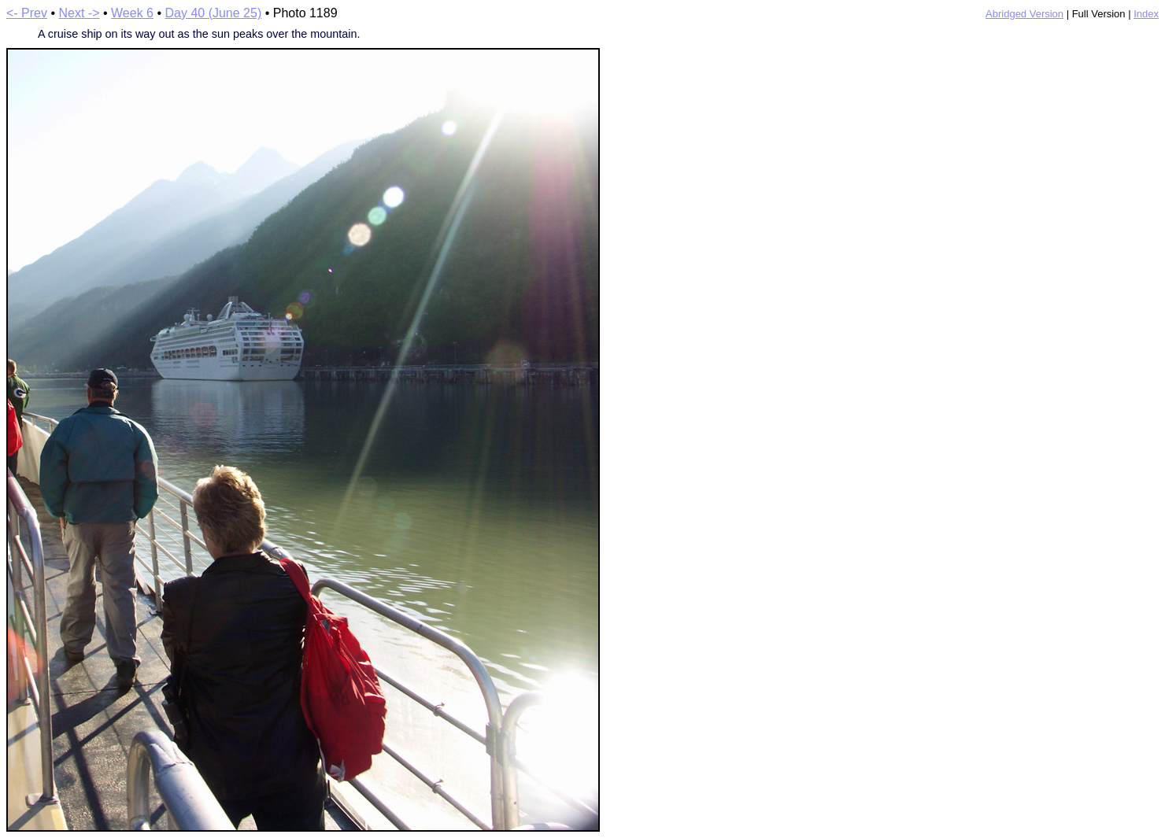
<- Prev (26, 13)
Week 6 (132, 13)
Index (1146, 14)
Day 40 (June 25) (213, 13)
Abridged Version (1024, 14)
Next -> (79, 13)
